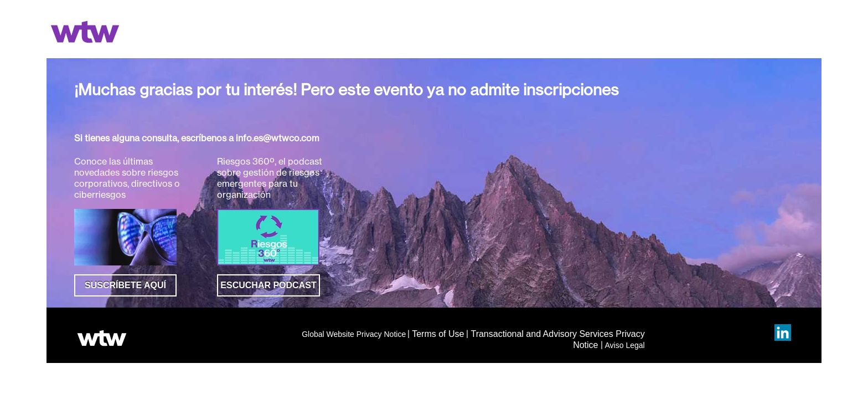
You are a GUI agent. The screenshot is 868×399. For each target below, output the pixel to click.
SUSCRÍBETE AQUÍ (125, 285)
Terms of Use (438, 334)
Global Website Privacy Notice (354, 334)
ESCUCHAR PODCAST (268, 285)
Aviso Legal (625, 345)
